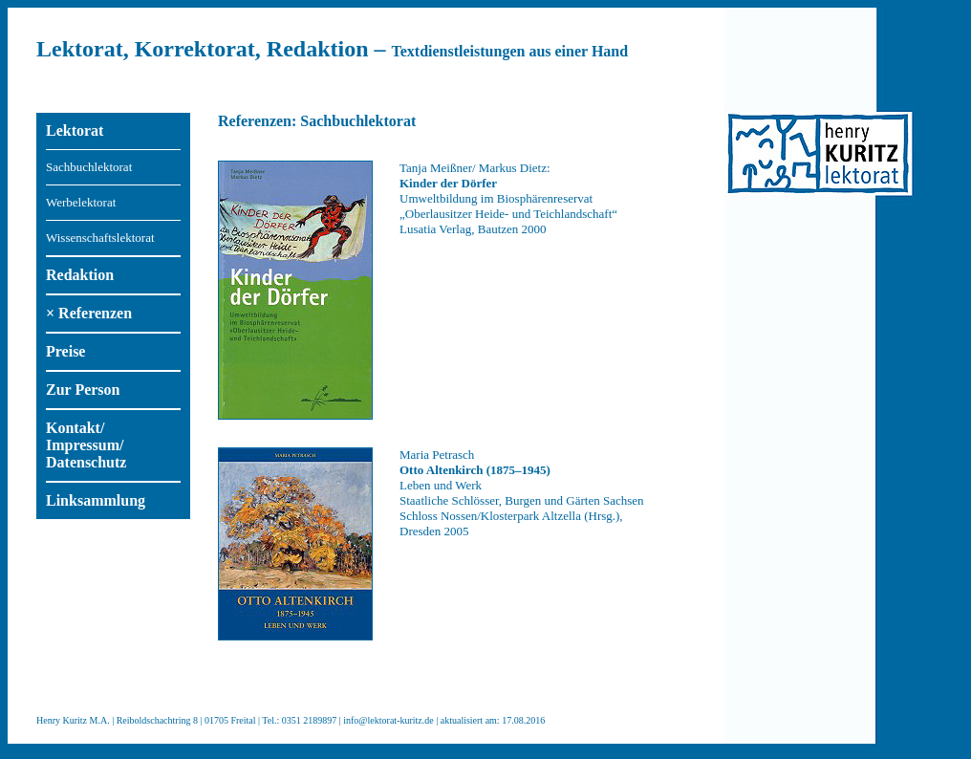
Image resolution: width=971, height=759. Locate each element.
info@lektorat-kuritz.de (388, 720)
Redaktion (80, 275)
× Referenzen (89, 313)
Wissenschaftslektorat (100, 237)
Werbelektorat (81, 202)
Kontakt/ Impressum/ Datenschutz (86, 445)
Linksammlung (95, 500)
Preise (65, 351)
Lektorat (74, 130)
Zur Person (82, 389)
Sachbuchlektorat (89, 167)
